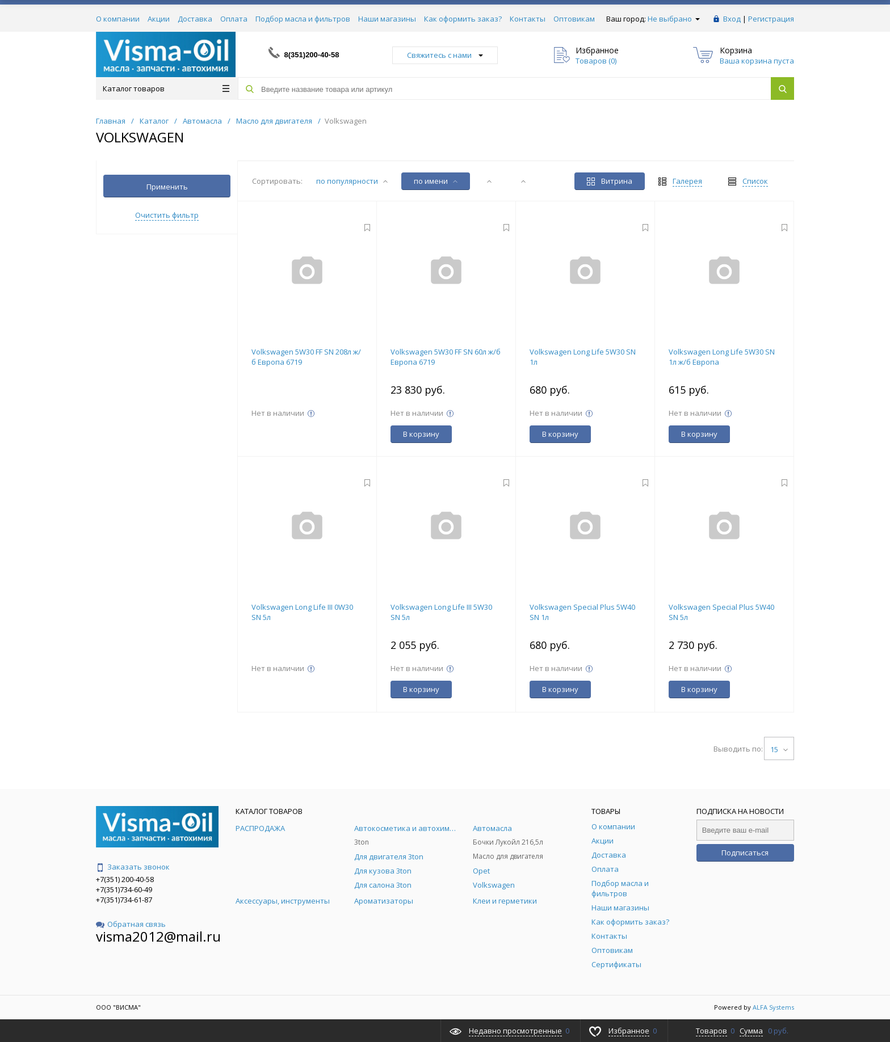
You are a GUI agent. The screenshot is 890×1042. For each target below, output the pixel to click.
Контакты (527, 19)
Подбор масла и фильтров (302, 19)
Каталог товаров (166, 88)
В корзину (421, 434)
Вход (732, 19)
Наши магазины (387, 19)
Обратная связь (131, 924)
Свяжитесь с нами (445, 55)
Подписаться (745, 852)
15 (779, 749)
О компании (118, 19)
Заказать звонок (133, 867)
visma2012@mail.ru (158, 936)
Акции (159, 19)
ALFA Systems (773, 1007)
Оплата (233, 19)
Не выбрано (674, 19)
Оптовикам (574, 19)
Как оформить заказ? (463, 19)
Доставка (195, 19)
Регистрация (771, 19)
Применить (167, 187)
